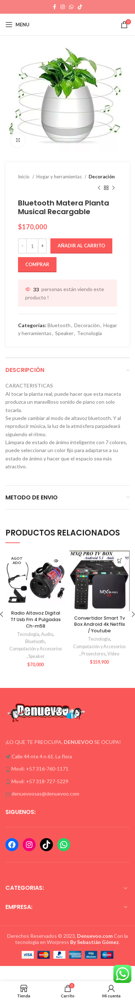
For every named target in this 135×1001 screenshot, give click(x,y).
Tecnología (89, 333)
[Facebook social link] (54, 7)
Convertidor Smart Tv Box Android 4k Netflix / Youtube (99, 624)
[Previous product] (99, 187)
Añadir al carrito (81, 245)
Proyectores (93, 653)
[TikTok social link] (80, 7)
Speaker (64, 333)
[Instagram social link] (62, 7)
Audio (47, 634)
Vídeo (113, 653)
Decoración (102, 176)
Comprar (37, 264)
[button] (119, 560)
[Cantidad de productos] (32, 246)
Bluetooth (59, 325)
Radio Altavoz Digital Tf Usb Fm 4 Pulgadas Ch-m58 (35, 619)
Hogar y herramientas (59, 176)
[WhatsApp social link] (71, 7)
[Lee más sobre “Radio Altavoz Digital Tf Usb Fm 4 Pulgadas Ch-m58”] (56, 560)
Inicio (24, 176)
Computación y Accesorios (35, 648)
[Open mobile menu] (17, 24)
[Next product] (113, 187)
